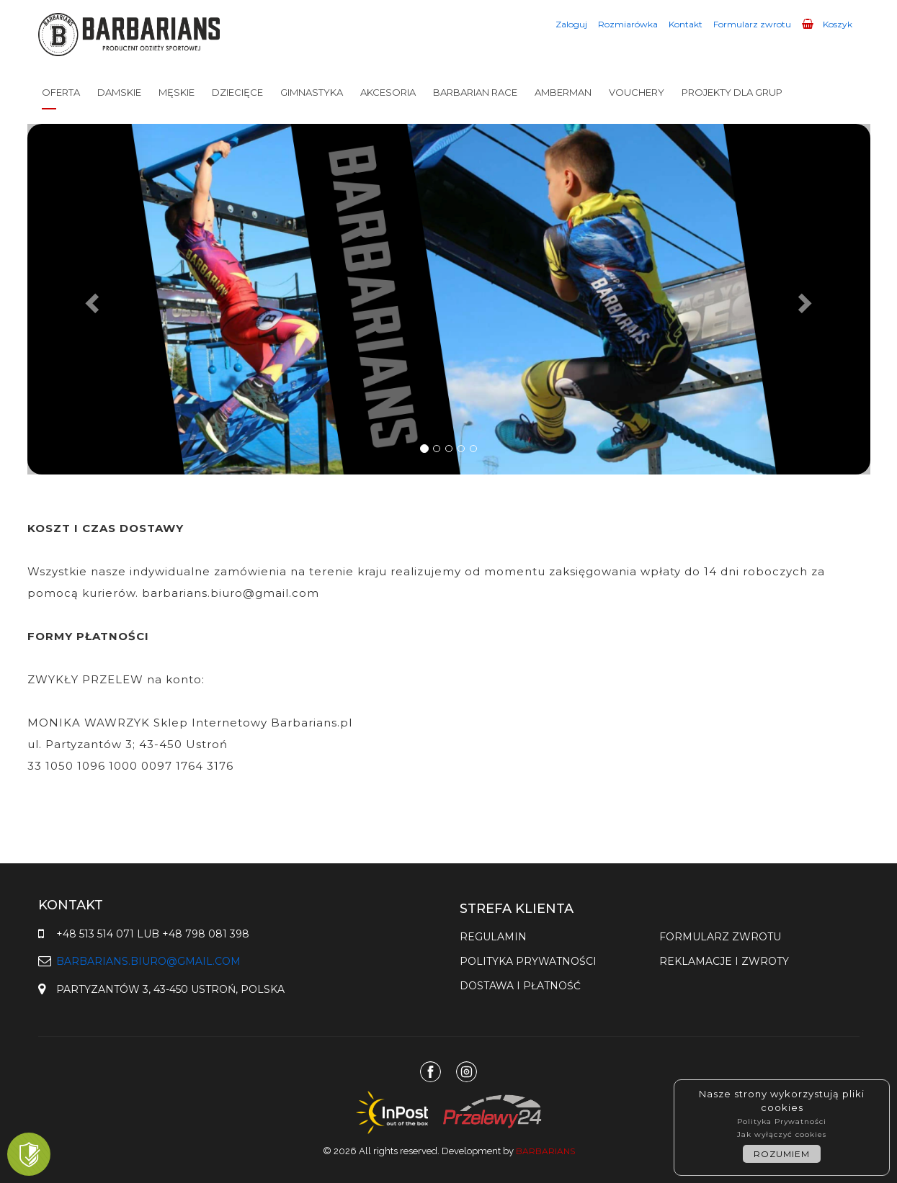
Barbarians (545, 1151)
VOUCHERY (636, 92)
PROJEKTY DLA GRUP (732, 92)
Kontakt (685, 24)
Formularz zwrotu (752, 24)
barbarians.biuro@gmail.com (148, 961)
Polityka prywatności (528, 961)
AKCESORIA (388, 92)
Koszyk (827, 24)
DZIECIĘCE (237, 92)
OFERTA (61, 92)
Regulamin (493, 936)
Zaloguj (571, 24)
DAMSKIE (119, 92)
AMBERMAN (563, 92)
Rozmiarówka (628, 24)
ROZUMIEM (782, 1153)
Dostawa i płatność (520, 985)
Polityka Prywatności (781, 1121)
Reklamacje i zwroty (724, 961)
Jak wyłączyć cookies (781, 1134)
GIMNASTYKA (311, 92)
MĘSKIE (177, 92)
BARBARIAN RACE (475, 92)
